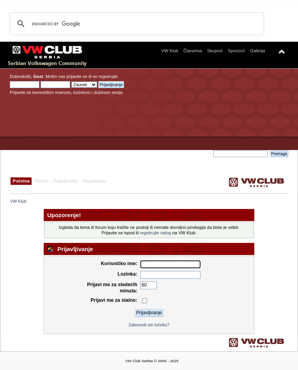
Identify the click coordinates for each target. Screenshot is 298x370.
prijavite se (76, 76)
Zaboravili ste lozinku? (149, 324)
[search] (135, 23)
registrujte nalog (155, 232)
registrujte (108, 76)
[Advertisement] (212, 111)
